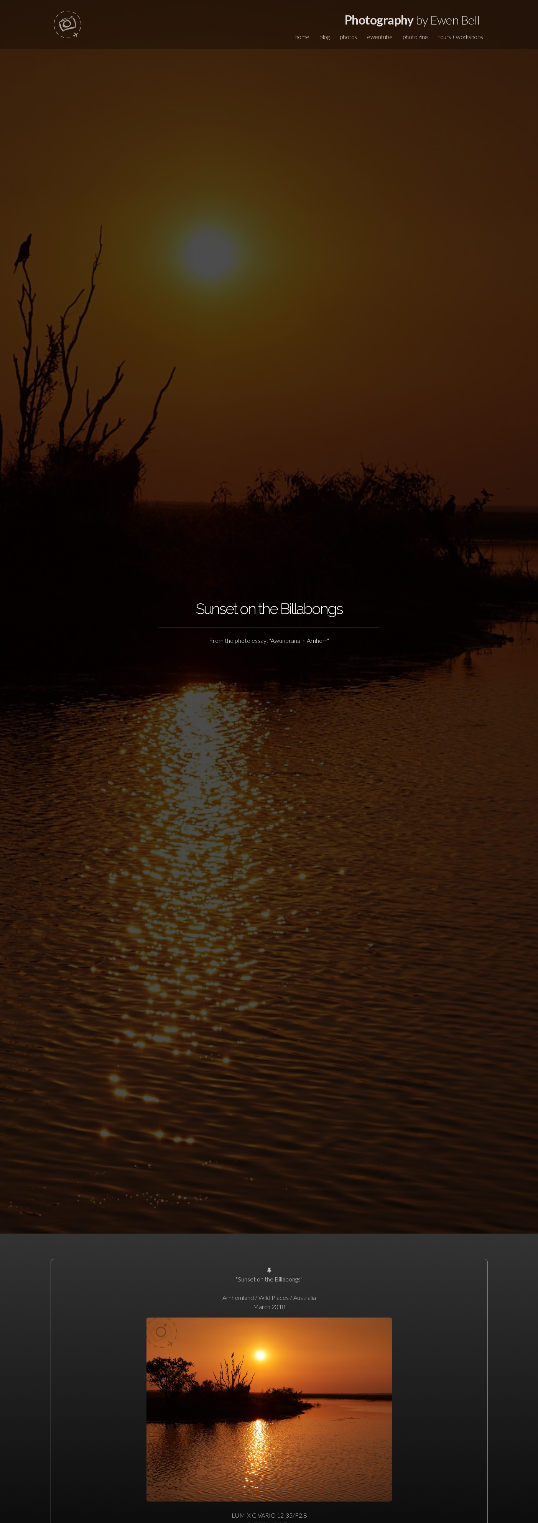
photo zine (415, 36)
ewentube (379, 36)
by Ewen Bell (412, 19)
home (302, 36)
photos (348, 36)
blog (324, 36)
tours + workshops (460, 36)
